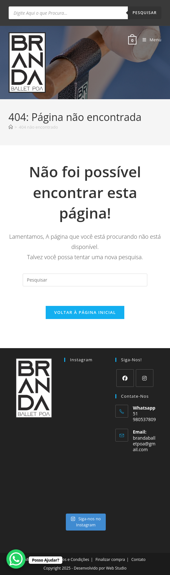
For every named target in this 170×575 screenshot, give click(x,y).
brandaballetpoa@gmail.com (144, 443)
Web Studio (116, 568)
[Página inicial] (11, 127)
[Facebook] (125, 378)
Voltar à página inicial (85, 312)
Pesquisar (145, 12)
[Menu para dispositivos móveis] (149, 40)
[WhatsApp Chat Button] (16, 559)
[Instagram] (144, 378)
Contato (138, 559)
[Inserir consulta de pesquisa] (85, 280)
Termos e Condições (71, 559)
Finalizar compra (110, 559)
